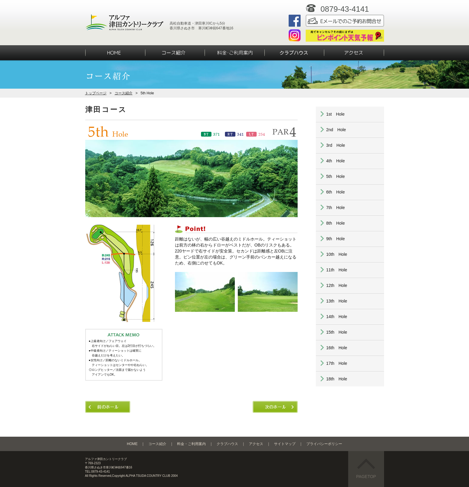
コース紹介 (124, 93)
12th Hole (336, 285)
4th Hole (335, 160)
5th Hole (335, 176)
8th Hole (335, 223)
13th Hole (336, 301)
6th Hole (335, 192)
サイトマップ (285, 444)
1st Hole (335, 114)
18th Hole (336, 378)
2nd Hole (336, 129)
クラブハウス (227, 444)
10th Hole (336, 254)
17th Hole (336, 363)
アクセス (256, 444)
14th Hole (336, 316)
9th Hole (335, 238)
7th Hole (335, 207)
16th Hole (336, 347)
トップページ (95, 93)
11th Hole (336, 269)
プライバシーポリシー (324, 444)
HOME (132, 444)
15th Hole (336, 332)
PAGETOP (366, 469)
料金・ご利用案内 (191, 444)
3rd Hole (335, 145)
